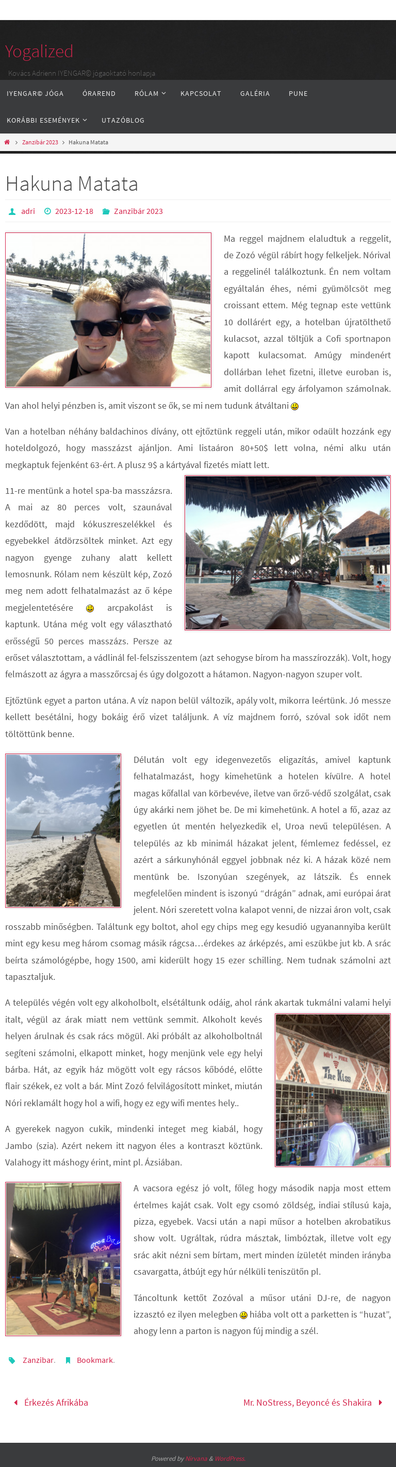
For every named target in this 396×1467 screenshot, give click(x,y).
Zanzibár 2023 (40, 142)
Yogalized (39, 51)
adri (28, 211)
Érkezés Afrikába (48, 1402)
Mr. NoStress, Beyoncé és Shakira (315, 1402)
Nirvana (196, 1458)
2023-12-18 (74, 211)
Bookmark (95, 1360)
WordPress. (229, 1458)
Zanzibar (38, 1360)
